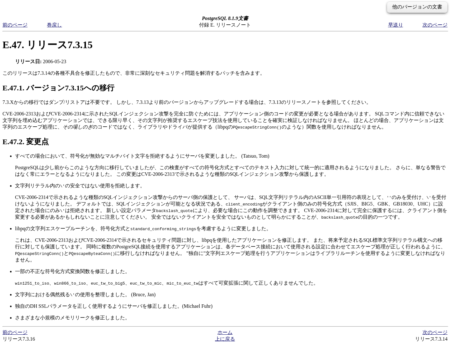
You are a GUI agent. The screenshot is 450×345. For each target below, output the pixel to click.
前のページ (15, 25)
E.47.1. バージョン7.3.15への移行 (58, 88)
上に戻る (225, 339)
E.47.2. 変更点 (25, 142)
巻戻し (54, 25)
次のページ (435, 25)
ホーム (225, 332)
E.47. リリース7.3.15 (47, 44)
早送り (395, 25)
